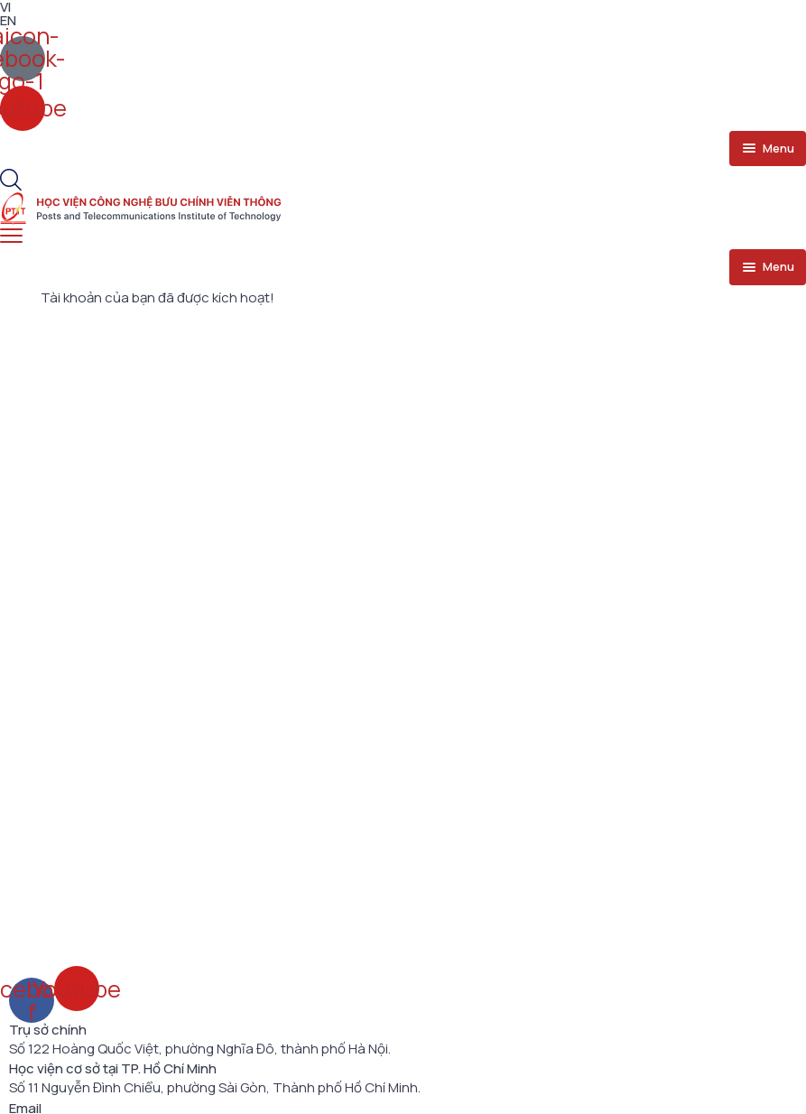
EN (8, 20)
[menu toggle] (767, 149)
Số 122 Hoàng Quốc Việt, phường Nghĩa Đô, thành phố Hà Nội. (200, 1049)
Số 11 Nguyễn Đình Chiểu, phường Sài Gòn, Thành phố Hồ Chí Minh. (215, 1088)
